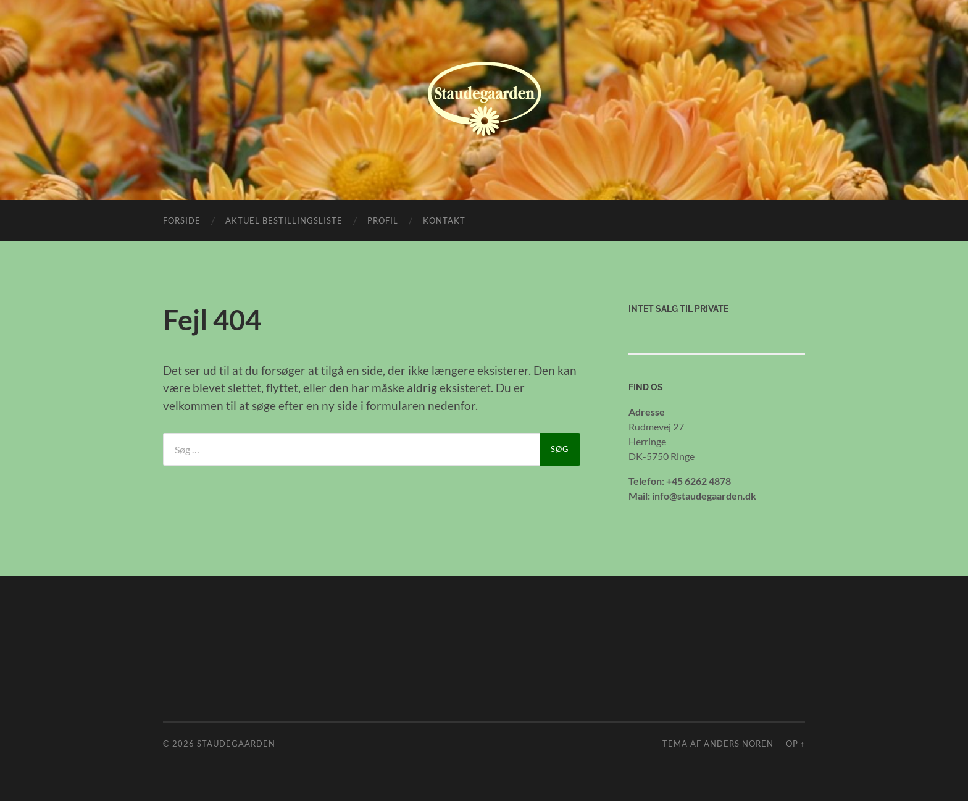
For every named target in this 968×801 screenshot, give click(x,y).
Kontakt (444, 220)
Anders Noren (739, 744)
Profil (382, 220)
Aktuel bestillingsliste (284, 220)
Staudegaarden (236, 744)
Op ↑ (795, 744)
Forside (182, 220)
